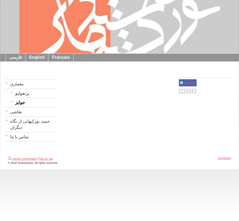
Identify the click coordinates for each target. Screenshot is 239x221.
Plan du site (46, 158)
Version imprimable (22, 158)
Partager (188, 83)
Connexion (224, 158)
